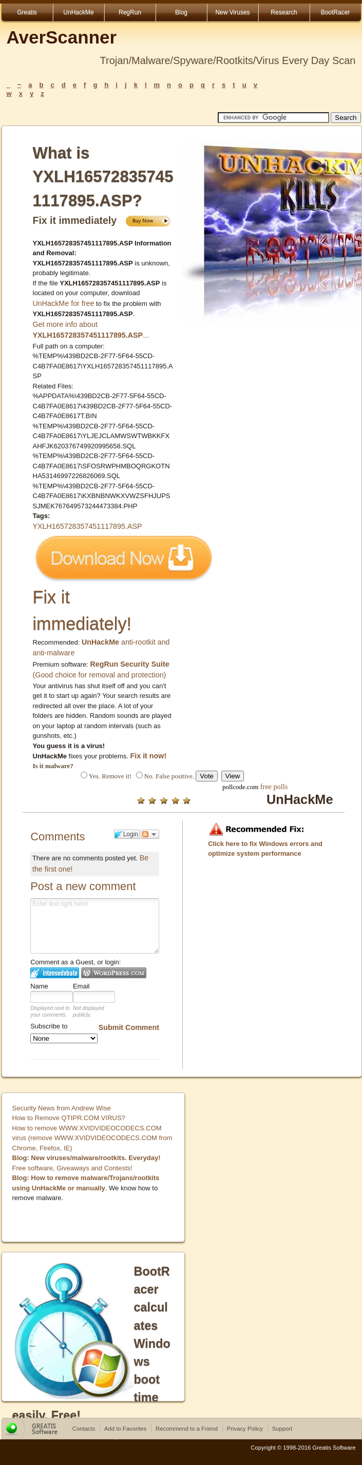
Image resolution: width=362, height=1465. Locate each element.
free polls (274, 786)
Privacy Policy (245, 1429)
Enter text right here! (94, 926)
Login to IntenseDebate (54, 972)
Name (39, 986)
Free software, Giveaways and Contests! (72, 1168)
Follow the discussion (150, 834)
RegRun (130, 12)
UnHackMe (78, 12)
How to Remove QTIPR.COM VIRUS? (68, 1118)
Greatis (27, 12)
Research (284, 12)
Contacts (84, 1429)
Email (81, 986)
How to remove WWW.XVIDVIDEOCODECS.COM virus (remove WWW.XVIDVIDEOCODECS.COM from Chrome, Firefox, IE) (92, 1138)
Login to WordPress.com (113, 972)
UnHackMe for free (63, 303)
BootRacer (335, 12)
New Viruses (232, 12)
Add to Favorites (125, 1429)
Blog (181, 12)
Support (282, 1429)
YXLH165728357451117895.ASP (87, 526)
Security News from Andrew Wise (61, 1108)
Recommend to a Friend (187, 1429)
